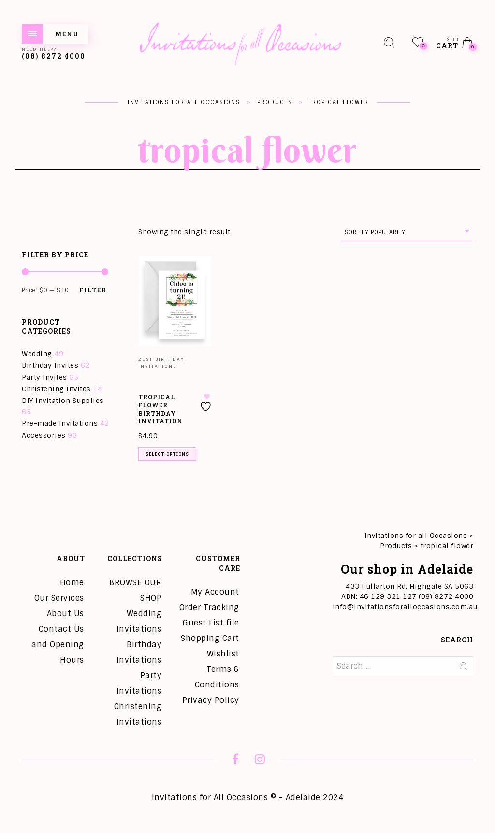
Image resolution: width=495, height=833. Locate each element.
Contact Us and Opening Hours (57, 644)
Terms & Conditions (217, 677)
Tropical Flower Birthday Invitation (160, 409)
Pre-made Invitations (60, 423)
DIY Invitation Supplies (63, 400)
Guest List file (211, 623)
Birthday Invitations (139, 652)
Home (72, 583)
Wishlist (223, 654)
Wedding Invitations (139, 621)
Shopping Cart (210, 638)
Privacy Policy (210, 700)
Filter (93, 290)
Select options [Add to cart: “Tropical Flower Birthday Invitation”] (167, 454)
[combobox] (407, 232)
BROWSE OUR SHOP (135, 590)
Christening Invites (56, 389)
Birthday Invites (50, 365)
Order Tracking (209, 607)
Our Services (59, 598)
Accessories (44, 435)
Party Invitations (139, 683)
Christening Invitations (138, 714)
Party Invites (44, 377)
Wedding (37, 353)
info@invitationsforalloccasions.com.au (405, 606)
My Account (215, 592)
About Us (65, 614)
